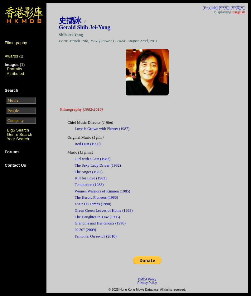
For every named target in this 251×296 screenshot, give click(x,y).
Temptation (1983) (89, 185)
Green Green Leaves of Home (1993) (104, 210)
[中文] (224, 7)
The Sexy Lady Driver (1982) (98, 165)
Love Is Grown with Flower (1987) (102, 129)
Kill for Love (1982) (91, 178)
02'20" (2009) (85, 230)
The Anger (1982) (89, 172)
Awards (11, 56)
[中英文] (237, 7)
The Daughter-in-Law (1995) (97, 217)
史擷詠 (70, 20)
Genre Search (19, 134)
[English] (210, 7)
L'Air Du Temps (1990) (93, 204)
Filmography (16, 42)
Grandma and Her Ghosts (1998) (100, 223)
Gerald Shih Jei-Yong (84, 27)
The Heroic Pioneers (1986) (96, 197)
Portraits (14, 69)
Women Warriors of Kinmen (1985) (102, 191)
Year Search (18, 138)
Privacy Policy (147, 282)
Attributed (15, 73)
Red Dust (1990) (88, 144)
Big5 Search (18, 130)
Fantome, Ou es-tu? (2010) (96, 236)
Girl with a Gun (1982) (93, 159)
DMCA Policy (147, 279)
